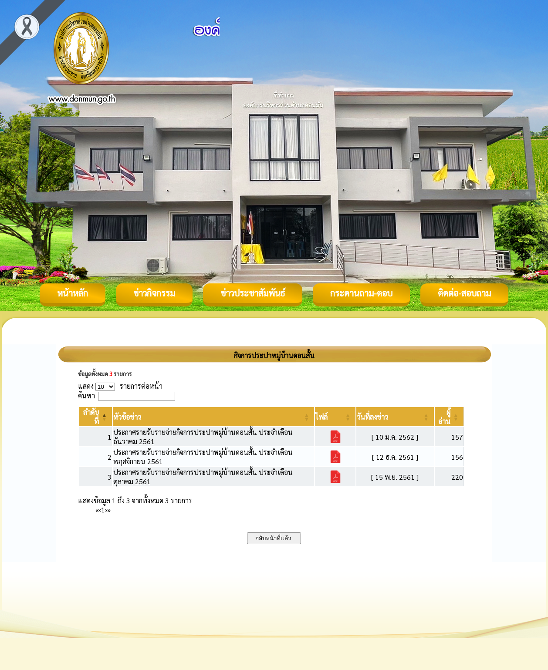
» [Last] (109, 509)
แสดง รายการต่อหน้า (120, 386)
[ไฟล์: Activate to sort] (335, 416)
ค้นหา (86, 395)
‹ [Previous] (100, 509)
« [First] (97, 509)
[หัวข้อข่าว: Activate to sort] (214, 416)
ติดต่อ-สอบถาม (464, 293)
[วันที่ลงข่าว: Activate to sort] (395, 416)
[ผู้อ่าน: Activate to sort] (449, 416)
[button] (127, 416)
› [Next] (106, 509)
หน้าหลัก (72, 293)
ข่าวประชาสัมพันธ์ (252, 293)
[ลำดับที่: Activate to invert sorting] (95, 416)
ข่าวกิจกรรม (154, 293)
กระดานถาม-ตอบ (361, 293)
